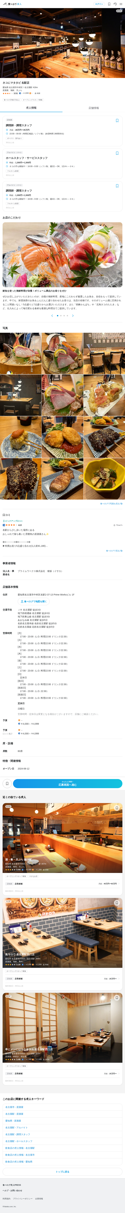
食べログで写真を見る (110, 504)
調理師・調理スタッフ (19, 125)
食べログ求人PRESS (12, 1185)
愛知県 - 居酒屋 (13, 1120)
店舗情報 (94, 108)
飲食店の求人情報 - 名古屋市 (20, 1155)
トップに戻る (62, 1171)
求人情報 (31, 107)
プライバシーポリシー (23, 1199)
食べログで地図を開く (35, 601)
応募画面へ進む (68, 783)
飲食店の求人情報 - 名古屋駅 (20, 1148)
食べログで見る (113, 551)
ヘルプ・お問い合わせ (12, 1190)
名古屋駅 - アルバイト (16, 1127)
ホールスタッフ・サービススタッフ (27, 158)
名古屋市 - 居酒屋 (14, 1107)
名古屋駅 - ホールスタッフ (18, 1141)
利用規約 (6, 1199)
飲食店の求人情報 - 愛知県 (18, 1161)
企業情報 (39, 1199)
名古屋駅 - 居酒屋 (14, 1114)
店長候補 (18, 884)
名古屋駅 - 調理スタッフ (17, 1134)
